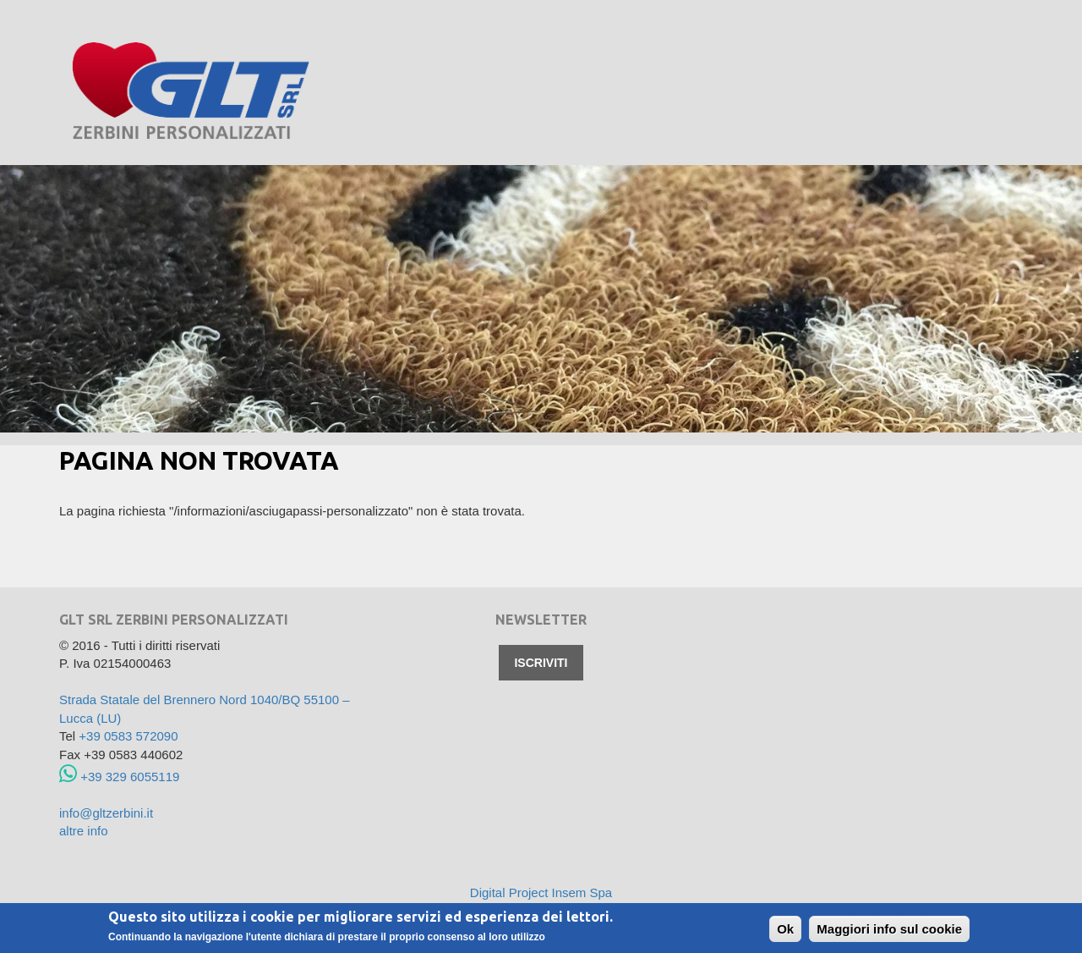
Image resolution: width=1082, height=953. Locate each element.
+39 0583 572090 (128, 736)
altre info (83, 831)
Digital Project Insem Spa (541, 892)
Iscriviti (540, 662)
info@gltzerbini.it (106, 813)
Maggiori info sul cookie (889, 930)
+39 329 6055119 (119, 776)
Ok (785, 930)
